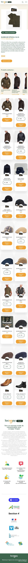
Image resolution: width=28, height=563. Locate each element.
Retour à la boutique (10, 32)
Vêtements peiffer (10, 38)
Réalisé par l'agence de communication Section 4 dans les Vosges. (14, 560)
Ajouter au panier (7, 60)
